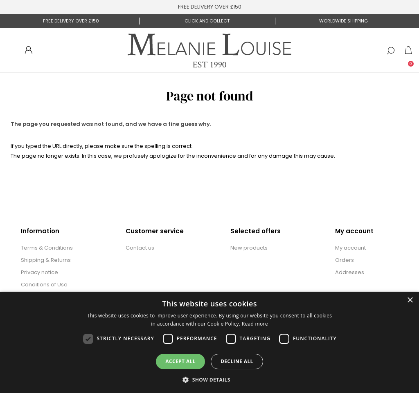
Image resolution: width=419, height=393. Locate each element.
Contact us (140, 248)
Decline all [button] (237, 361)
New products (249, 248)
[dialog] (209, 342)
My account (350, 248)
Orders (344, 260)
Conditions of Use (44, 284)
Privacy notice (39, 272)
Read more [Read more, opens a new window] (255, 323)
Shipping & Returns (46, 260)
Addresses (349, 272)
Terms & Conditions (47, 248)
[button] (209, 379)
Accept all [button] (180, 361)
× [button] (410, 300)
